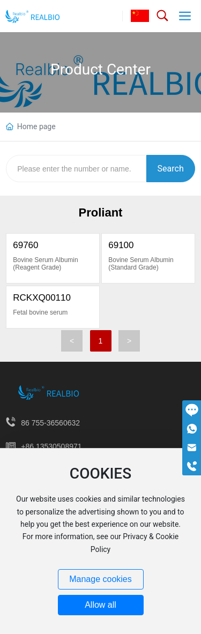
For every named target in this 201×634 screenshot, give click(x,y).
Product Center (100, 69)
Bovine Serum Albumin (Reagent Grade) (45, 263)
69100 (120, 245)
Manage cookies (100, 579)
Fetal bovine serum (40, 312)
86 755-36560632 (50, 423)
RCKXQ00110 (42, 298)
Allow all (100, 604)
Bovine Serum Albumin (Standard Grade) (140, 263)
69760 (25, 245)
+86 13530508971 (51, 446)
